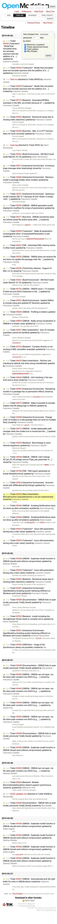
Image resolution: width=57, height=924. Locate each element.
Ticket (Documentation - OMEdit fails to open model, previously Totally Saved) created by (29, 804)
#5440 (42, 523)
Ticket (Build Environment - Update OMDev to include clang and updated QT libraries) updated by (28, 303)
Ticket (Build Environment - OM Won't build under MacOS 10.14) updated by (28, 155)
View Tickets (47, 15)
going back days (33, 38)
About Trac (50, 11)
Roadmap (32, 15)
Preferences (26, 11)
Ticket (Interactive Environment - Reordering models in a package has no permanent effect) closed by (29, 391)
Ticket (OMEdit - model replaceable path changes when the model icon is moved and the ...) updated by (29, 431)
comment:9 (19, 854)
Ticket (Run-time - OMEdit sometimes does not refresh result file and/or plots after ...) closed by (28, 219)
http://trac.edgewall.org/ (46, 910)
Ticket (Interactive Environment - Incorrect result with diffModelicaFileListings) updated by (29, 485)
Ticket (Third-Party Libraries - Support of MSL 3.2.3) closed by (27, 269)
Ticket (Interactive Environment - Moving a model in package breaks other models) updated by (28, 180)
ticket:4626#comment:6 (20, 374)
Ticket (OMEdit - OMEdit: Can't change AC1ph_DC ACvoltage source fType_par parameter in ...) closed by (27, 459)
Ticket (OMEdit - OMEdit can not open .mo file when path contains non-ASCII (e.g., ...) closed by (28, 677)
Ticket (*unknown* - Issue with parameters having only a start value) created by (28, 571)
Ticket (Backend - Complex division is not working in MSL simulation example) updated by (29, 349)
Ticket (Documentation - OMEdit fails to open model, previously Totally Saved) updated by (29, 602)
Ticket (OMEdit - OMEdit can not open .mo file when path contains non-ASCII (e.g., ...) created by (28, 771)
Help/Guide (38, 11)
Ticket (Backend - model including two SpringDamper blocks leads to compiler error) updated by (28, 619)
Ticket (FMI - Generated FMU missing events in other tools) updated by (29, 246)
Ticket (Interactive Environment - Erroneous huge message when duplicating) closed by (28, 168)
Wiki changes (30, 51)
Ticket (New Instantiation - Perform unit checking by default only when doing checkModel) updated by (29, 363)
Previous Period (33, 23)
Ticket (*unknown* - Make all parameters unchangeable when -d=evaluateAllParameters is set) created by (27, 234)
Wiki (9, 15)
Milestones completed (34, 45)
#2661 (46, 465)
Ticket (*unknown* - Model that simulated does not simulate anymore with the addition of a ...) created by (28, 89)
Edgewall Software (27, 906)
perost (27, 425)
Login (17, 11)
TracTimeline (17, 894)
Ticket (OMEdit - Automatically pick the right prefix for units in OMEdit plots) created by (29, 881)
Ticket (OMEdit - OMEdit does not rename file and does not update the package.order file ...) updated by (29, 259)
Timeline (19, 15)
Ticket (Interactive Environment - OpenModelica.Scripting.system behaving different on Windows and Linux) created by (26, 633)
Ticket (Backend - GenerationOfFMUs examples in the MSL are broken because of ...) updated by (29, 103)
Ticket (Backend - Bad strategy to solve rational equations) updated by (27, 444)
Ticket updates (31, 49)
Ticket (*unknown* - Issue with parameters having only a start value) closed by (28, 541)
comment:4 (16, 343)
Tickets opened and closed (36, 47)
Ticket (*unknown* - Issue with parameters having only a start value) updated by (28, 530)
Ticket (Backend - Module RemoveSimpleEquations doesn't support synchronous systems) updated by (27, 785)
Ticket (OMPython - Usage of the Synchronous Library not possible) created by (24, 646)
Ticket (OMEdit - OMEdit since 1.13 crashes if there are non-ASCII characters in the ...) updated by (29, 291)
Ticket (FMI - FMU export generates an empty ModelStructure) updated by (26, 472)
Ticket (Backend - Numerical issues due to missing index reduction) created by (28, 580)
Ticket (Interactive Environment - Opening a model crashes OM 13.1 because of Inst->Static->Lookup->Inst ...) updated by (28, 196)
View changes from (37, 34)
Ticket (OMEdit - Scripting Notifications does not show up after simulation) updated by (29, 506)
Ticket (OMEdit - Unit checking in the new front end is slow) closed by (27, 378)
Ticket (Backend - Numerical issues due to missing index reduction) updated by (28, 118)
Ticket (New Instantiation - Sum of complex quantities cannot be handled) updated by (28, 332)
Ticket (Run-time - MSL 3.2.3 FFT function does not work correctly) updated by (28, 132)
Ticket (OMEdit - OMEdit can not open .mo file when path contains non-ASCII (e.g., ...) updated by (28, 691)
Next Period (48, 23)
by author (36, 41)
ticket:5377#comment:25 (35, 239)
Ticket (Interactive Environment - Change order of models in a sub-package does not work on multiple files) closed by (29, 420)
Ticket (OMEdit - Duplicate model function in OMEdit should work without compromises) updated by (29, 561)
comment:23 (16, 357)
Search (50, 19)
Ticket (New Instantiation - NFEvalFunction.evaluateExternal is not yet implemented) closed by (28, 497)
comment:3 (37, 397)
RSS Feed (29, 900)
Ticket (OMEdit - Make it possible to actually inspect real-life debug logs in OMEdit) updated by (29, 405)
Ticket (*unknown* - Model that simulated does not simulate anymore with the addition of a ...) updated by (11, 51)
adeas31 (28, 225)
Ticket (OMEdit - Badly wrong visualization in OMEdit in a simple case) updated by (29, 322)
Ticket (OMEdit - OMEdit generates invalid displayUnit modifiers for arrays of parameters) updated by (29, 208)
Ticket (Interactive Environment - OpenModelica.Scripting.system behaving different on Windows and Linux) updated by (26, 591)
